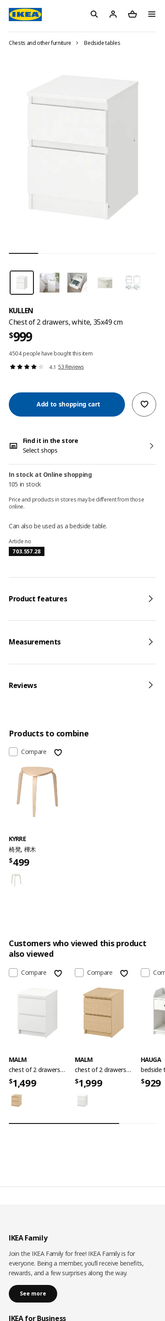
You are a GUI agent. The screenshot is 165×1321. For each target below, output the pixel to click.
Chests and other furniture (40, 43)
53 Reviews (71, 366)
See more (33, 1293)
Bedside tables (102, 43)
